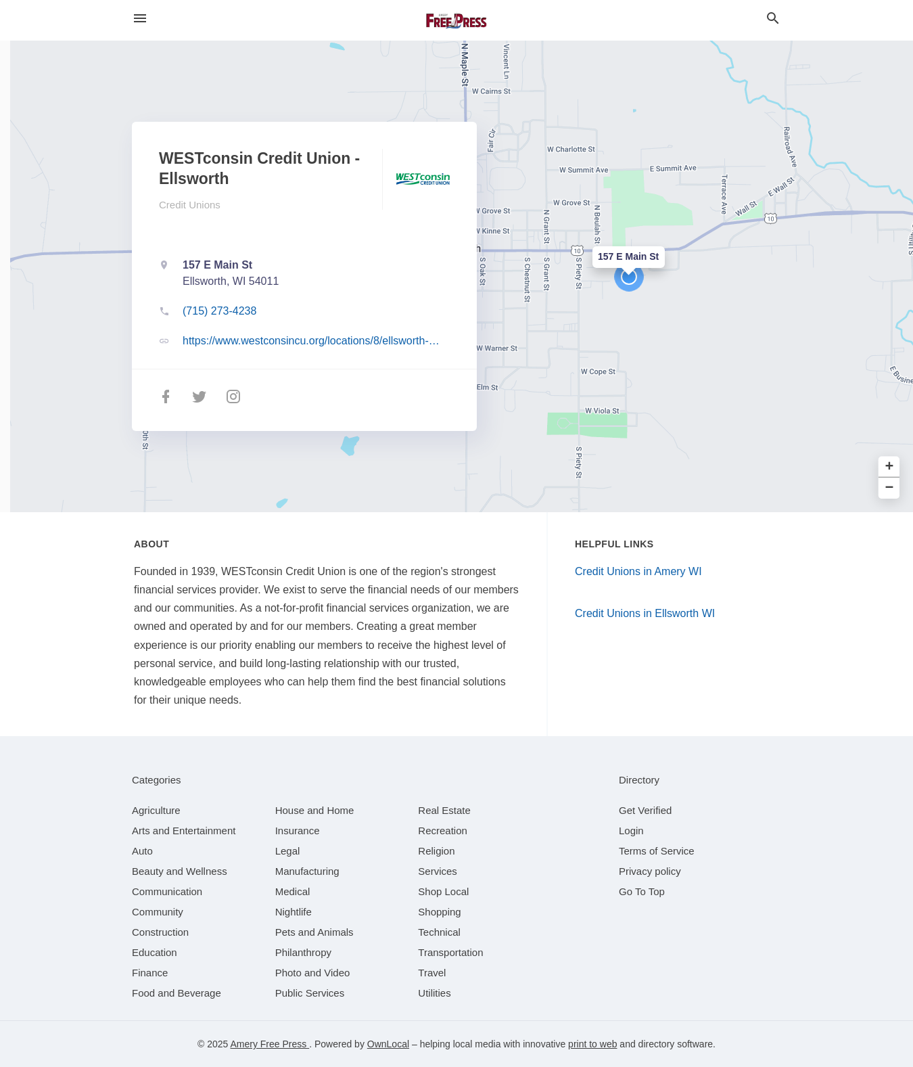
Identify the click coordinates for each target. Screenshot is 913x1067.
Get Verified (645, 810)
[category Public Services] (310, 993)
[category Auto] (142, 851)
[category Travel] (432, 972)
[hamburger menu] (140, 18)
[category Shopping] (439, 911)
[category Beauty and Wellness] (179, 871)
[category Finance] (150, 972)
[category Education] (154, 952)
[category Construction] (160, 932)
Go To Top (642, 891)
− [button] (889, 488)
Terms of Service (657, 851)
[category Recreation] (442, 830)
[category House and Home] (314, 810)
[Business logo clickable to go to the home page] (456, 20)
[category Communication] (167, 891)
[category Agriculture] (156, 810)
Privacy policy (650, 871)
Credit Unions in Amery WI (638, 571)
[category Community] (157, 911)
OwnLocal (388, 1044)
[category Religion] (436, 851)
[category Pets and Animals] (314, 932)
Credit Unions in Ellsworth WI (645, 613)
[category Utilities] (434, 993)
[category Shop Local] (443, 891)
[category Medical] (292, 891)
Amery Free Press (269, 1044)
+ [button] (889, 467)
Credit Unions (189, 204)
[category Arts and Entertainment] (183, 830)
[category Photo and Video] (312, 972)
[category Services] (437, 871)
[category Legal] (287, 851)
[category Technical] (439, 932)
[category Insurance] (297, 830)
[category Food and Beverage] (176, 993)
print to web (592, 1044)
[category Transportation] (450, 952)
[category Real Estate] (444, 810)
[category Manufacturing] (307, 871)
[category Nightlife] (293, 911)
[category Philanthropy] (303, 952)
